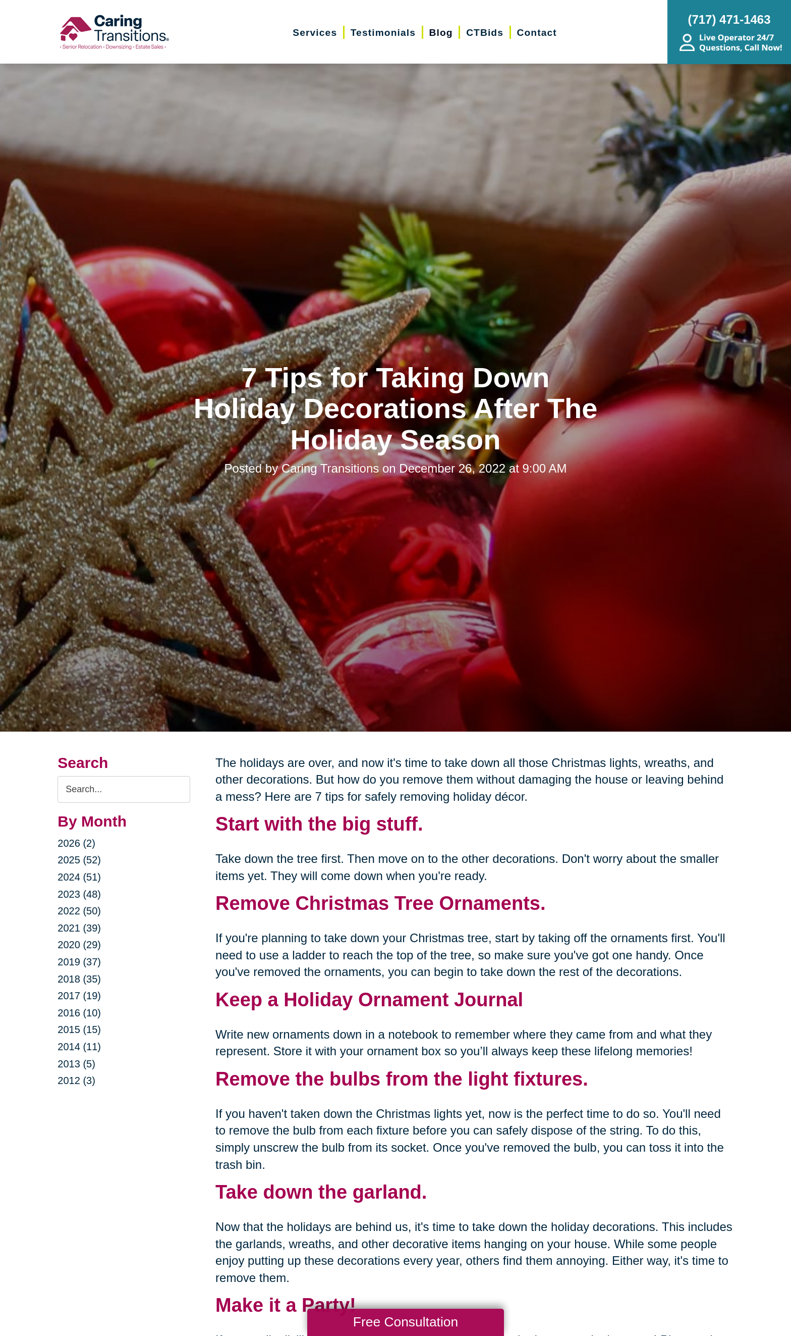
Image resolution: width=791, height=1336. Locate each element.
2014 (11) (79, 1046)
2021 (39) (79, 928)
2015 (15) (79, 1029)
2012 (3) (76, 1080)
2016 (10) (79, 1012)
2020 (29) (79, 944)
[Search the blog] (124, 789)
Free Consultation (405, 1321)
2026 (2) (76, 843)
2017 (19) (79, 995)
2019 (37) (79, 961)
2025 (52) (79, 859)
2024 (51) (79, 877)
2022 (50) (79, 910)
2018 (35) (79, 979)
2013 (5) (76, 1063)
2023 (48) (79, 894)
